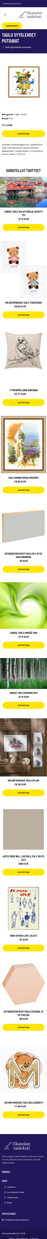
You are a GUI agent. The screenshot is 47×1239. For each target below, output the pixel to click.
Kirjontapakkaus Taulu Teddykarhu (23, 302)
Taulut (23, 114)
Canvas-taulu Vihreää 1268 (23, 632)
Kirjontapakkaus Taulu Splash (23, 780)
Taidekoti (11, 1187)
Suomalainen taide (15, 1192)
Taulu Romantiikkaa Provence (23, 477)
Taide (16, 114)
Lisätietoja (23, 133)
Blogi (9, 1202)
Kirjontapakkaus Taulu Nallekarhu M (23, 1102)
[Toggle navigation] (5, 14)
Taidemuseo (12, 1197)
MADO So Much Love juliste (23, 935)
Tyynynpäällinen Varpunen (23, 390)
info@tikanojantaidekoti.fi (12, 4)
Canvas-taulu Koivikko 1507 (24, 692)
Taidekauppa (12, 26)
